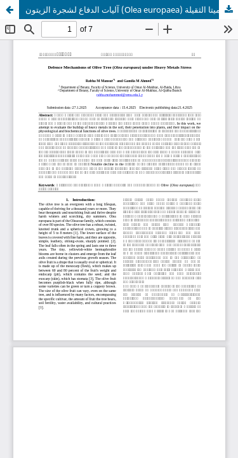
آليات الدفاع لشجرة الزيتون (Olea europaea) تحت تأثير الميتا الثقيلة (131, 9)
